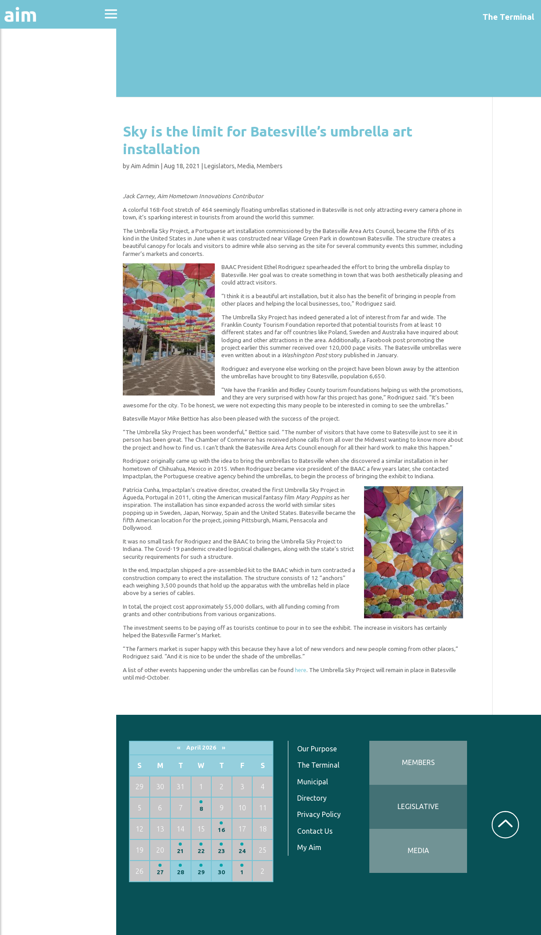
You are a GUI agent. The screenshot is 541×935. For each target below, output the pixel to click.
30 (227, 872)
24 (246, 851)
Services (26, 216)
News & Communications (44, 163)
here (307, 670)
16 (227, 830)
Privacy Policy (323, 814)
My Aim (314, 847)
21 (186, 851)
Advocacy (29, 86)
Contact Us (319, 831)
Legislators (226, 166)
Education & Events (51, 109)
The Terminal (323, 765)
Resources (30, 193)
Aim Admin (152, 166)
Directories (32, 133)
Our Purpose (321, 749)
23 (227, 851)
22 (206, 851)
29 (206, 872)
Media (252, 166)
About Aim (31, 62)
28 (186, 872)
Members (277, 166)
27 (166, 872)
